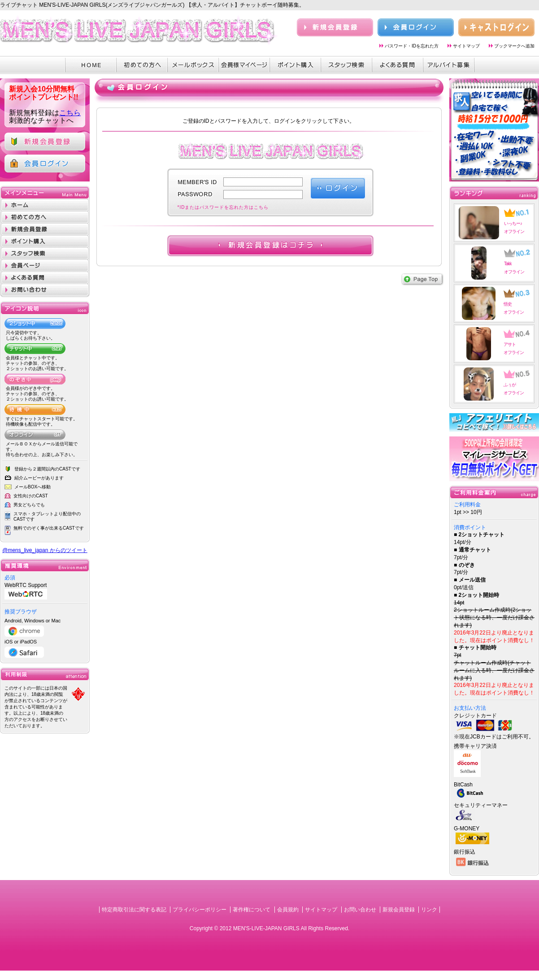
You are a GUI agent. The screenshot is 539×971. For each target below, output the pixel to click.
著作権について (251, 909)
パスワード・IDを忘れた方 (412, 45)
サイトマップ (466, 45)
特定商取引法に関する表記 (134, 909)
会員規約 (288, 909)
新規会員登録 (399, 909)
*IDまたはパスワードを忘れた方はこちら (223, 207)
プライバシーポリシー (199, 909)
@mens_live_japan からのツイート (44, 550)
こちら (70, 113)
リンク (429, 909)
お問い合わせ (360, 909)
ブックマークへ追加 (514, 45)
